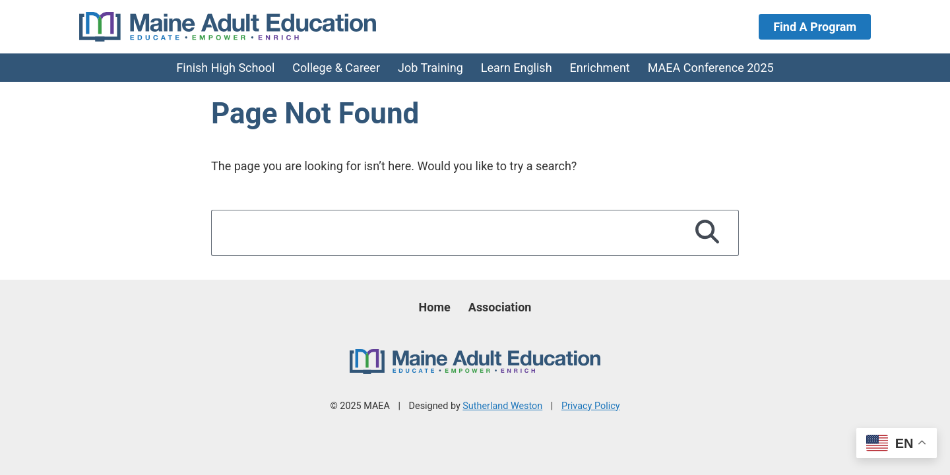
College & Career (336, 68)
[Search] (707, 233)
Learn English (516, 68)
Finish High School (225, 68)
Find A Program (814, 27)
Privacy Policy (590, 406)
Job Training (430, 68)
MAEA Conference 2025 (711, 68)
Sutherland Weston (502, 406)
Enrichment (600, 68)
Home (435, 307)
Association (500, 307)
